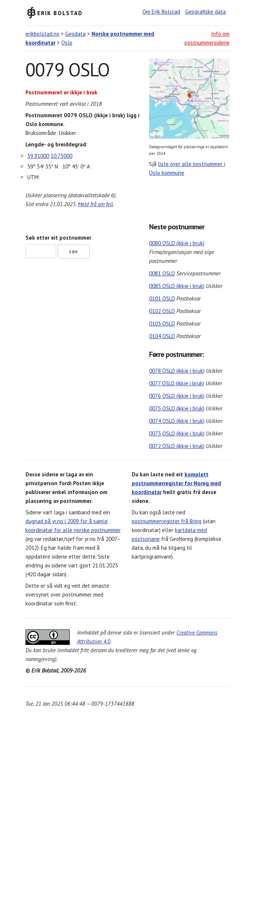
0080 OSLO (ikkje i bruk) (176, 243)
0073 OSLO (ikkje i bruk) (176, 433)
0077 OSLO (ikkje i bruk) (176, 383)
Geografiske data (205, 11)
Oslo (66, 42)
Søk (73, 251)
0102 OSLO (162, 311)
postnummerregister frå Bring (166, 521)
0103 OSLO (162, 323)
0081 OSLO (162, 273)
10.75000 (61, 155)
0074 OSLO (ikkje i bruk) (176, 420)
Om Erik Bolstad (161, 11)
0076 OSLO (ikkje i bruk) (176, 395)
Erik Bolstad (60, 13)
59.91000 (38, 155)
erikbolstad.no (42, 33)
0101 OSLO (162, 298)
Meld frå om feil (95, 204)
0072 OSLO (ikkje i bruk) (176, 445)
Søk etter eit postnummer (58, 237)
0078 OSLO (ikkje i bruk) (176, 370)
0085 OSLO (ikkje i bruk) (176, 285)
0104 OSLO (162, 336)
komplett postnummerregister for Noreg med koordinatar (176, 483)
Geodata (75, 33)
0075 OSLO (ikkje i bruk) (176, 408)
